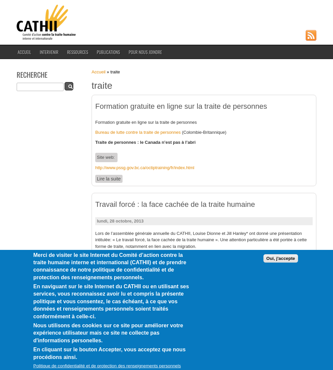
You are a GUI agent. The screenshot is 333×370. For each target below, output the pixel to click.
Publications (108, 52)
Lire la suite (110, 178)
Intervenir (49, 52)
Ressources (77, 52)
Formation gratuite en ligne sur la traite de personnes (181, 106)
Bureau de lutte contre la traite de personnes (138, 132)
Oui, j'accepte (280, 269)
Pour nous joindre (145, 52)
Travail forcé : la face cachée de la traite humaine (175, 204)
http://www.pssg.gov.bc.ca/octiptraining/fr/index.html (144, 167)
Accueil (24, 52)
